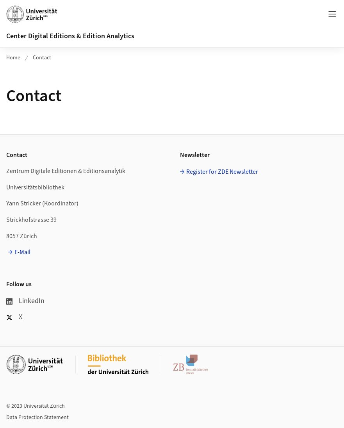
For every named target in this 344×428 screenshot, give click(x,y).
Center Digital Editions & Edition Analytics (70, 36)
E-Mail (22, 252)
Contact (42, 58)
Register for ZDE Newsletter (222, 172)
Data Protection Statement (37, 417)
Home (13, 58)
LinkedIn (25, 301)
